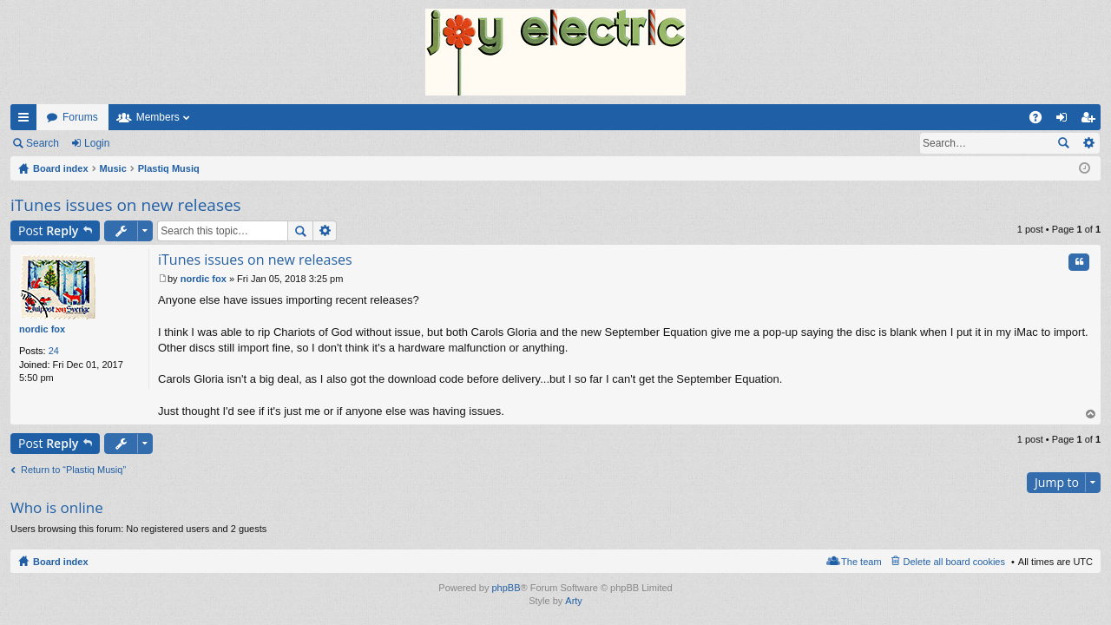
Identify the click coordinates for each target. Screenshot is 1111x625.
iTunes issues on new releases (125, 205)
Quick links (26, 120)
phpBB (505, 587)
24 (54, 350)
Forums (80, 117)
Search (42, 143)
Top (1091, 414)
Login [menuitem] (1065, 120)
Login (96, 143)
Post (48, 230)
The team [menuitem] (861, 561)
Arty (573, 600)
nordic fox (42, 329)
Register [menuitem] (1091, 120)
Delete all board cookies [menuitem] (954, 561)
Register (154, 143)
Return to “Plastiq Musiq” (73, 469)
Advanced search (1088, 143)
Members (158, 117)
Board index (61, 561)
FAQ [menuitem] (1041, 120)
